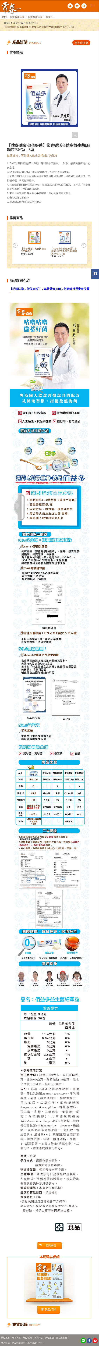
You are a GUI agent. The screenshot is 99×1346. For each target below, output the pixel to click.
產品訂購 (18, 23)
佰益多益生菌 (35, 17)
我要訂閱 (48, 1309)
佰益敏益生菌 (17, 17)
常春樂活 (31, 23)
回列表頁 (47, 1245)
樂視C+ (50, 17)
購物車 (76, 6)
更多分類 (81, 42)
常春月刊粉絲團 (95, 273)
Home (7, 23)
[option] (49, 98)
